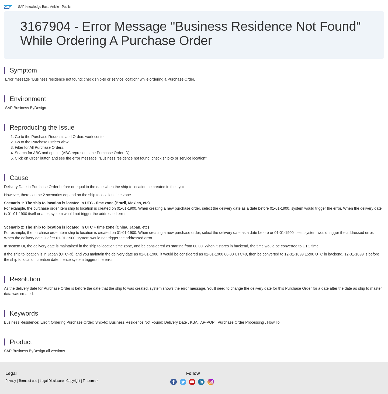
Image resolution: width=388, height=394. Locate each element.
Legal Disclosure (52, 381)
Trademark (90, 381)
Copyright (73, 381)
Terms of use (28, 381)
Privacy (10, 381)
